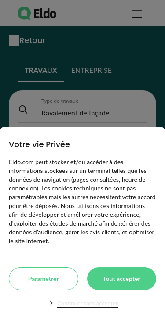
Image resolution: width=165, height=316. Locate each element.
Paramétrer (43, 278)
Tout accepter (121, 278)
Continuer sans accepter (87, 303)
